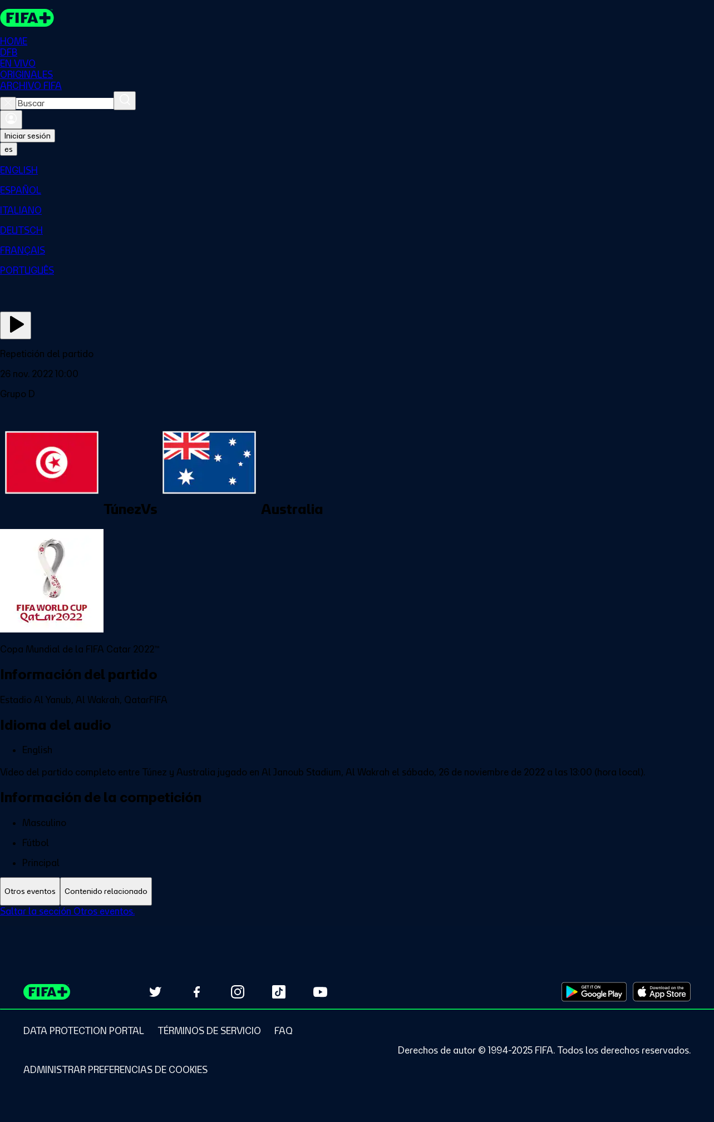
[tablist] (357, 891)
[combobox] (65, 103)
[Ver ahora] (15, 325)
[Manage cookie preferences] (115, 1069)
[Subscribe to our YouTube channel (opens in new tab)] (320, 992)
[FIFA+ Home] (27, 18)
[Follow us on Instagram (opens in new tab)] (237, 992)
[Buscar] (125, 100)
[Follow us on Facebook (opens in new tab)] (196, 992)
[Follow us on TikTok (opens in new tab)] (279, 992)
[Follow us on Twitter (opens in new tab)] (155, 992)
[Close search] (8, 103)
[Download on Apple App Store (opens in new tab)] (662, 992)
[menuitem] (357, 170)
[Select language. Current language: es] (8, 149)
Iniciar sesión (27, 136)
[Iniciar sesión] (11, 119)
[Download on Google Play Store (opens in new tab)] (594, 992)
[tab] (30, 891)
